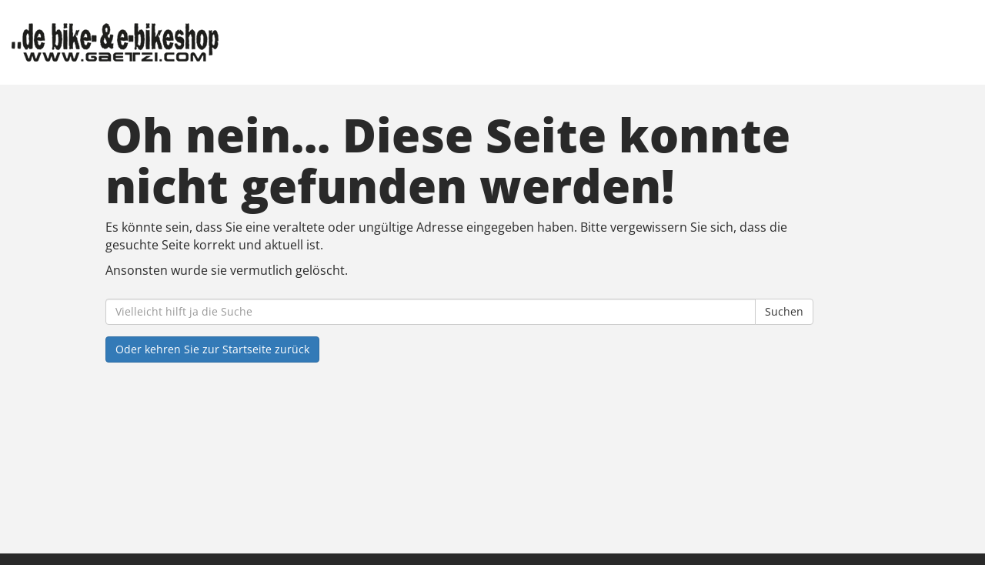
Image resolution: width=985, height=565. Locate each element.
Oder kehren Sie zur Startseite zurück (212, 349)
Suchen (784, 311)
